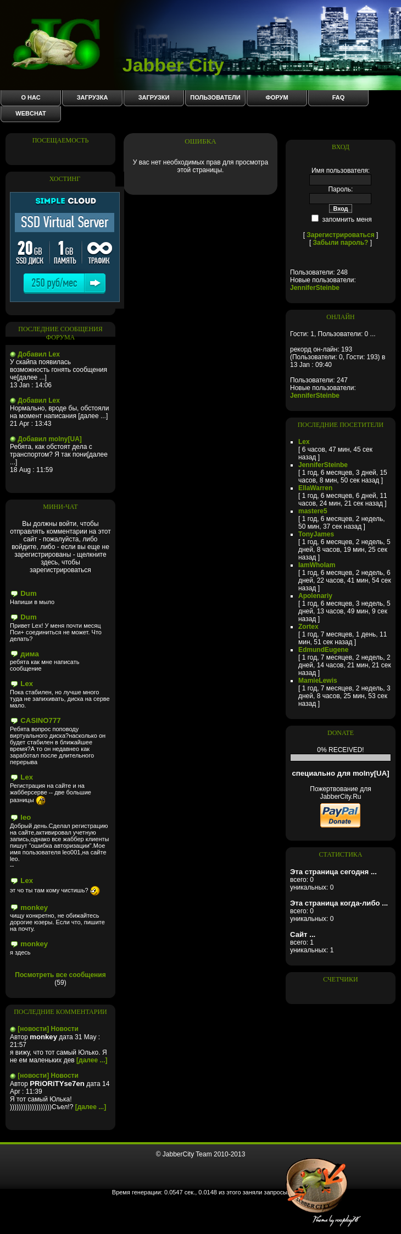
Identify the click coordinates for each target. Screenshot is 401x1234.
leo (25, 817)
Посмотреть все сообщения (60, 975)
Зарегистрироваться (340, 235)
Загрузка (92, 97)
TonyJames (316, 534)
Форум (276, 97)
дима (29, 654)
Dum (28, 593)
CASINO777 (40, 720)
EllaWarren (315, 488)
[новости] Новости (48, 1029)
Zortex (308, 626)
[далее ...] (91, 1060)
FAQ (338, 97)
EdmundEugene (323, 650)
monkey (34, 907)
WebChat (30, 113)
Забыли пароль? (341, 242)
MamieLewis (317, 680)
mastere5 (312, 511)
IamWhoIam (316, 565)
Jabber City (117, 64)
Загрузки (154, 97)
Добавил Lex (39, 354)
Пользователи (215, 97)
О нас (30, 97)
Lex (26, 683)
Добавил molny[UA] (49, 439)
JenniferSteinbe (314, 288)
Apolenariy (315, 596)
